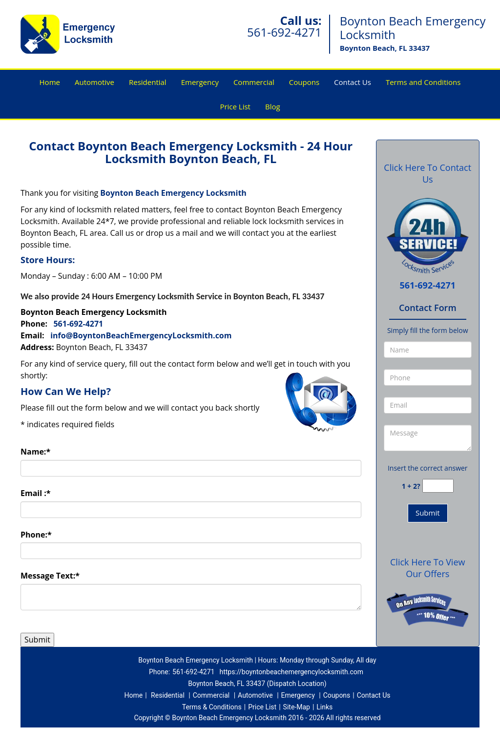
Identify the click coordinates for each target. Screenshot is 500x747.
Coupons (304, 82)
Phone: (36, 534)
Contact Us (352, 82)
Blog (272, 106)
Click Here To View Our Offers (427, 568)
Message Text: (50, 575)
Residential (148, 82)
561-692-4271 (284, 32)
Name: (35, 451)
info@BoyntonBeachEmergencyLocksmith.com (140, 335)
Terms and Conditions (423, 82)
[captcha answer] (438, 486)
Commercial (253, 82)
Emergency (200, 82)
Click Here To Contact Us (427, 173)
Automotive (94, 82)
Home (50, 82)
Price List (235, 106)
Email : (36, 493)
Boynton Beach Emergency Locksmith (173, 192)
